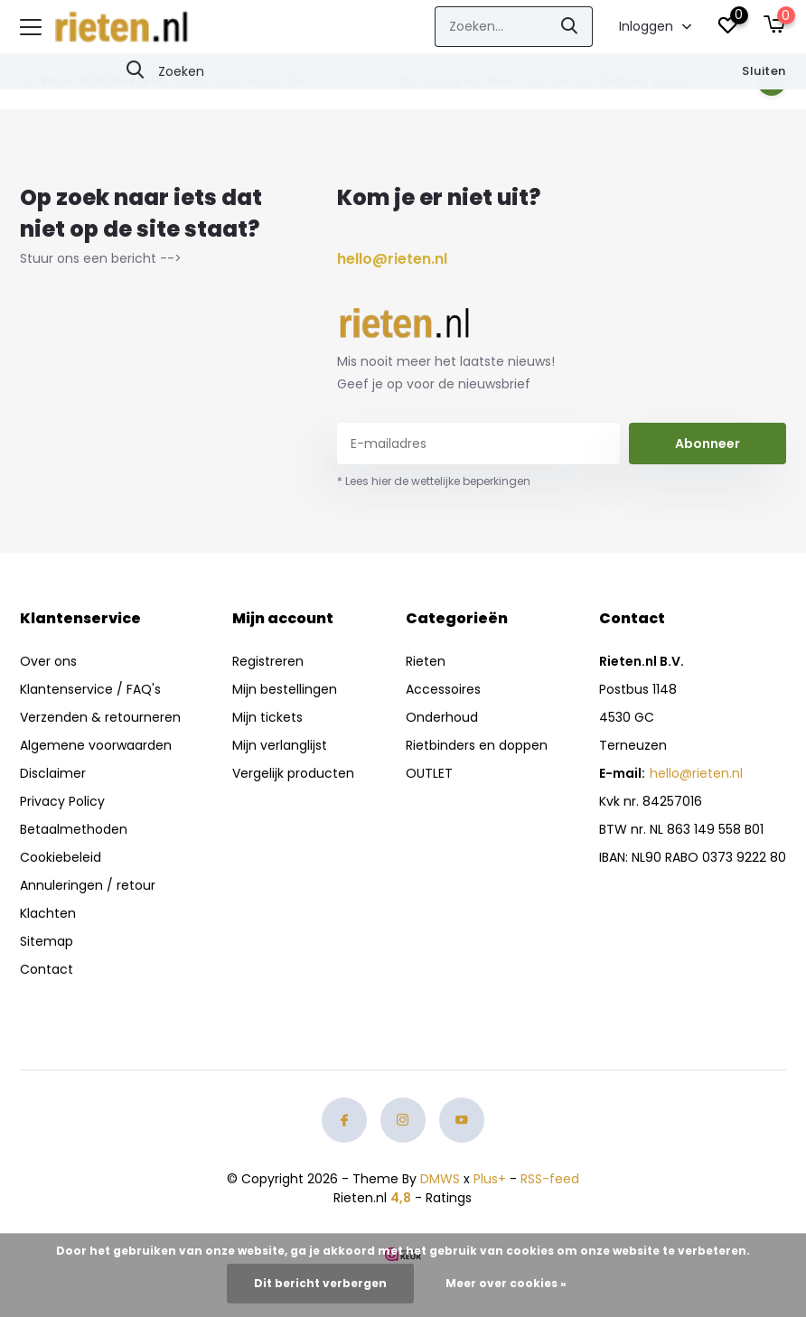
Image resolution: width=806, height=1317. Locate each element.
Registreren (268, 661)
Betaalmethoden (73, 829)
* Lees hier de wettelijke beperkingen (433, 481)
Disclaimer (53, 773)
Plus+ (489, 1179)
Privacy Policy (62, 801)
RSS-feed (549, 1179)
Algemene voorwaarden (96, 745)
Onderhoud (442, 717)
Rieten (425, 661)
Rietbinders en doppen (477, 745)
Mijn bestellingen (284, 689)
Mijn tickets (267, 717)
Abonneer (707, 443)
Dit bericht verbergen (320, 1283)
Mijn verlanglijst (279, 745)
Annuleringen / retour (87, 885)
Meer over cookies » (506, 1283)
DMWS (440, 1179)
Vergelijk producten (293, 773)
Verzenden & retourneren (100, 717)
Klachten (48, 913)
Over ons (48, 661)
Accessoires (443, 689)
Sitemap (46, 941)
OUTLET (429, 773)
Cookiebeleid (60, 857)
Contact (46, 969)
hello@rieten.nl (392, 258)
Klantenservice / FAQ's (90, 689)
